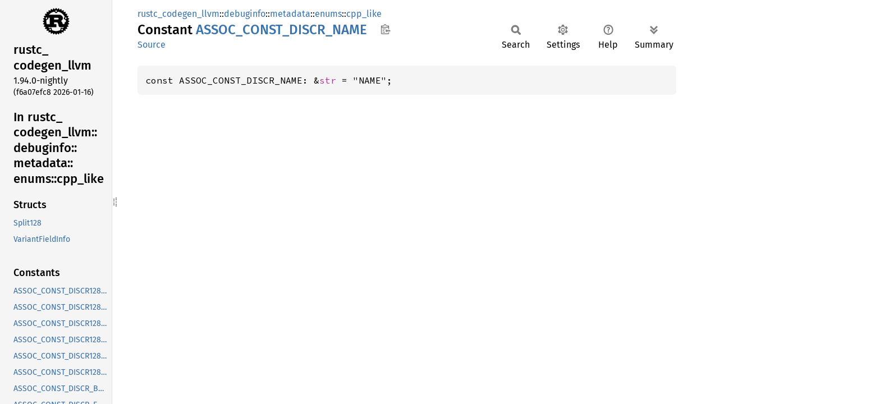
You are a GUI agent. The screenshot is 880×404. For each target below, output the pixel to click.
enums (328, 13)
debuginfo (244, 13)
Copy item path (385, 29)
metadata (290, 13)
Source (152, 44)
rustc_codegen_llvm (178, 13)
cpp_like (364, 13)
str (327, 80)
